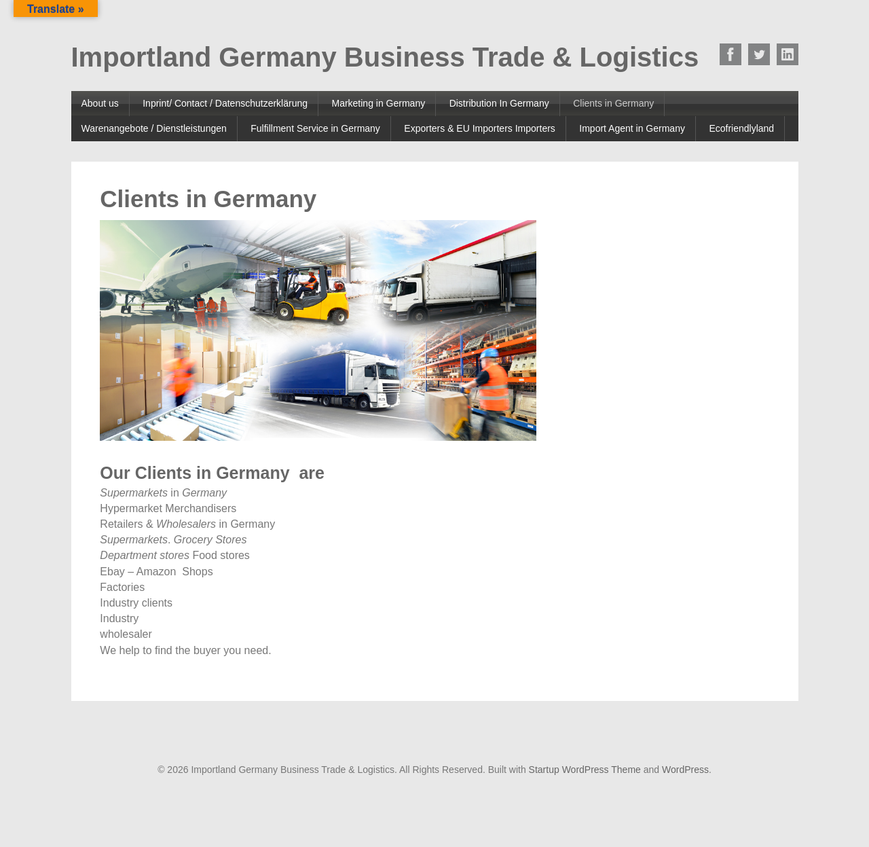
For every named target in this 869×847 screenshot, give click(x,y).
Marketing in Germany (378, 103)
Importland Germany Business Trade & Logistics (385, 57)
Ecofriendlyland (741, 128)
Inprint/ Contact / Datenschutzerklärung (225, 103)
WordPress (685, 769)
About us (100, 103)
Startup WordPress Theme (585, 769)
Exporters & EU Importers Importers (479, 128)
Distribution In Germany (499, 103)
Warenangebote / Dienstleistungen (154, 128)
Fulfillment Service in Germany (315, 128)
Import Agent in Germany (632, 128)
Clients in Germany (613, 103)
